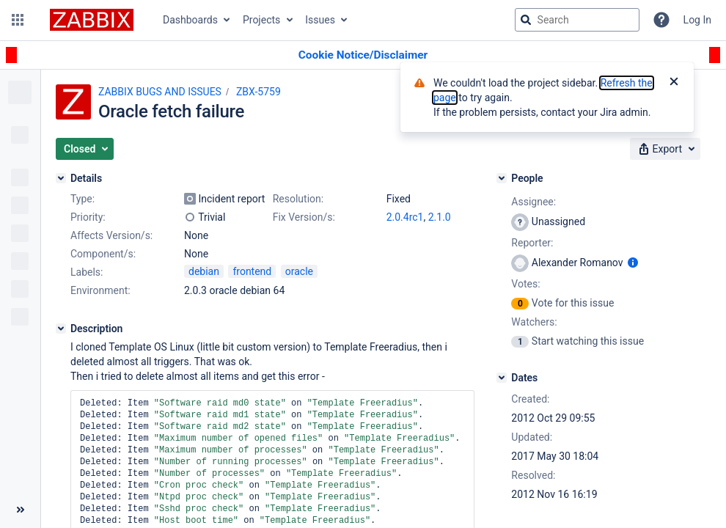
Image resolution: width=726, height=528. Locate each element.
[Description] (61, 328)
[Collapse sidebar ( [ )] (20, 510)
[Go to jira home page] (92, 19)
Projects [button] (261, 20)
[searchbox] (577, 20)
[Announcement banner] (363, 55)
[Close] (674, 83)
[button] (17, 19)
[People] (501, 178)
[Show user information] (633, 262)
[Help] (661, 20)
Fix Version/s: (304, 217)
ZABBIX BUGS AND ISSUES (159, 92)
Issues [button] (320, 20)
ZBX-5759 (258, 92)
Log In (697, 20)
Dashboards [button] (190, 20)
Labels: (86, 272)
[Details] (61, 178)
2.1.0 (439, 217)
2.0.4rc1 (405, 217)
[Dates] (501, 378)
